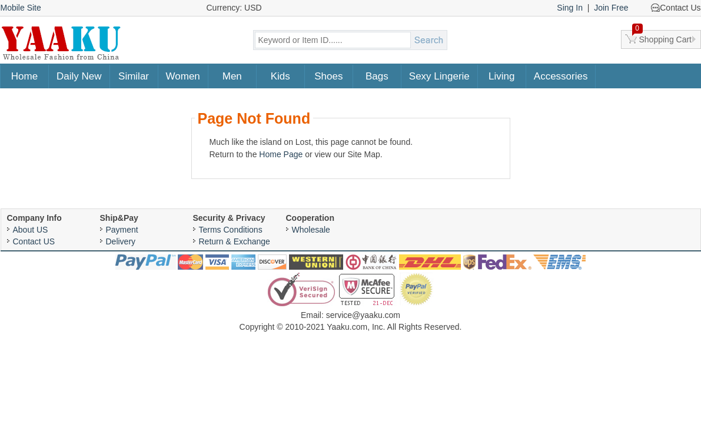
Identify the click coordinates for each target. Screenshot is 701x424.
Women (183, 76)
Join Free (611, 7)
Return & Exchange (234, 241)
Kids (280, 76)
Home (24, 76)
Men (232, 76)
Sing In (570, 7)
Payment (122, 229)
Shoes (328, 76)
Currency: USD (234, 7)
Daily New (79, 76)
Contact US (34, 241)
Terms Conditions (231, 229)
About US (30, 229)
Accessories (561, 76)
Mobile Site (21, 7)
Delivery (121, 241)
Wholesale (311, 229)
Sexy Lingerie (439, 76)
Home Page (281, 154)
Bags (377, 76)
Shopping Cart (662, 37)
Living (501, 76)
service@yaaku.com (363, 315)
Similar (133, 76)
